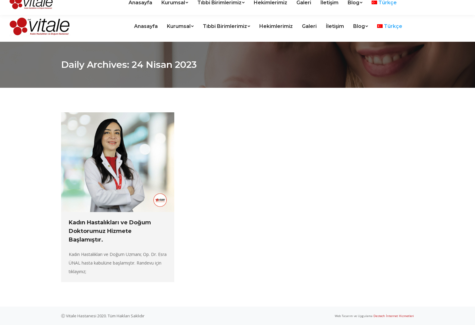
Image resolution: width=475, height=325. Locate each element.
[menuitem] (146, 26)
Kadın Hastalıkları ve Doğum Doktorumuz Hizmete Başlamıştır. (110, 231)
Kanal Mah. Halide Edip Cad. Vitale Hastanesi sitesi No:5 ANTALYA (82, 5)
